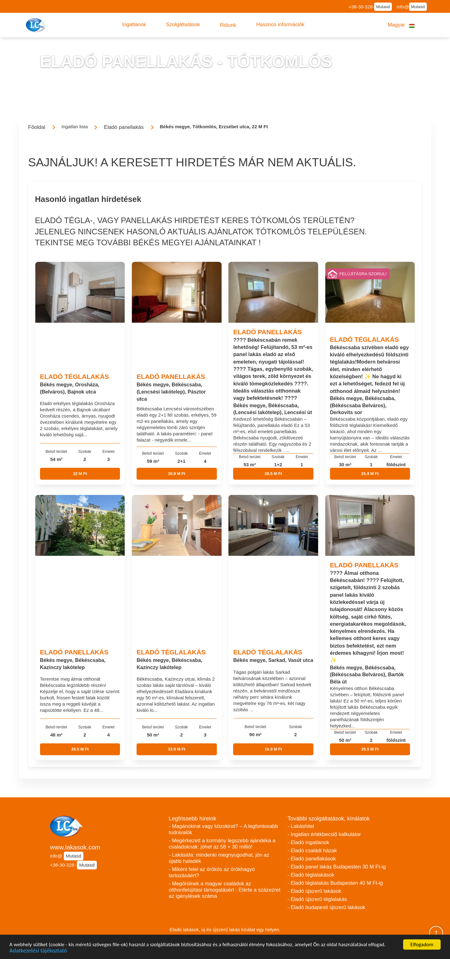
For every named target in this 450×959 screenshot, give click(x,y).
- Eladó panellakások (312, 859)
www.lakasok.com (75, 847)
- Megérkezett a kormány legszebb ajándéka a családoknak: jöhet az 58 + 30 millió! (222, 844)
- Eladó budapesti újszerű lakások (326, 907)
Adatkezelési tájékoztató (38, 951)
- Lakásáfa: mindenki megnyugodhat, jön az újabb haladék (219, 858)
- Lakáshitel (301, 826)
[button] (134, 24)
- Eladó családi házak (312, 851)
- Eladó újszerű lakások (314, 891)
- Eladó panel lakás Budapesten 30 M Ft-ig (337, 867)
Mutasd (383, 6)
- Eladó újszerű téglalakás (317, 899)
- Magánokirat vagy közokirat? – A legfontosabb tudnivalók (223, 829)
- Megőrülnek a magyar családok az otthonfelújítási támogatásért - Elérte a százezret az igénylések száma (224, 890)
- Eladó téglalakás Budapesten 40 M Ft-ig (335, 883)
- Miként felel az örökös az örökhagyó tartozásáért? (212, 872)
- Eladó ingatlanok (308, 842)
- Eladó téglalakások (311, 875)
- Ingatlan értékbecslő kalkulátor (324, 834)
